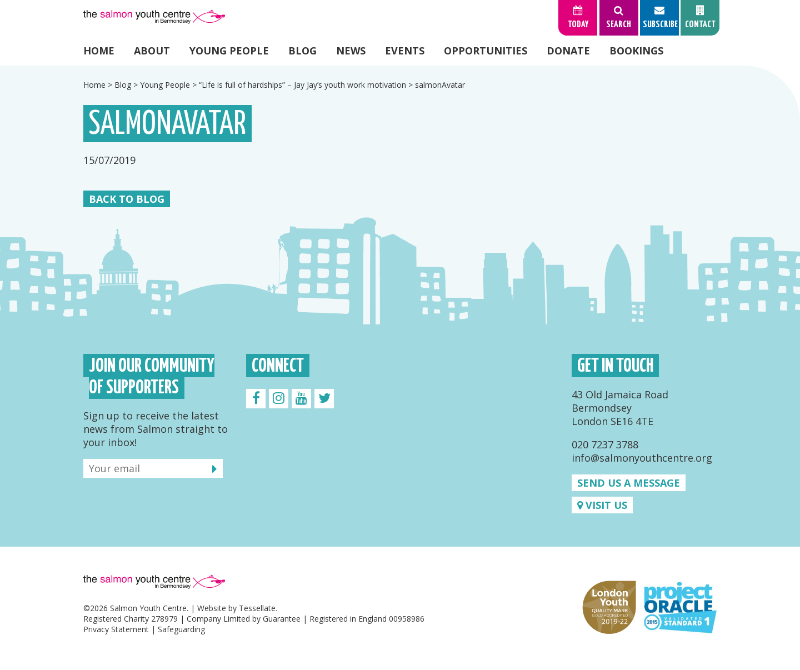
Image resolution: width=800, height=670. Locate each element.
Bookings (636, 50)
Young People (229, 50)
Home (98, 50)
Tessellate (257, 608)
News (351, 50)
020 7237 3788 (605, 444)
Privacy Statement (116, 629)
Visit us (602, 505)
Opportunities (485, 50)
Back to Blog (126, 199)
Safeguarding (181, 629)
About (152, 50)
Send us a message (628, 482)
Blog (302, 50)
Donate (568, 50)
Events (404, 50)
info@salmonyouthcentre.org (642, 457)
